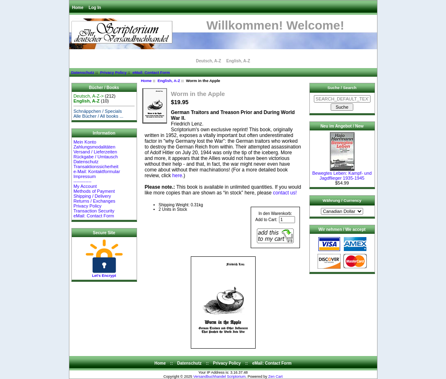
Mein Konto (84, 141)
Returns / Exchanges (94, 201)
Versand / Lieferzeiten (95, 151)
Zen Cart (275, 376)
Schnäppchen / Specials (97, 111)
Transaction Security (93, 210)
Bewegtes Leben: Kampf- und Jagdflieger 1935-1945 (342, 173)
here (177, 175)
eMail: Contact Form (151, 72)
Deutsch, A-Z (208, 61)
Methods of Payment (94, 191)
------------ (82, 181)
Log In (95, 7)
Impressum (84, 176)
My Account (85, 186)
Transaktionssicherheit (96, 166)
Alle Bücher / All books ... (98, 116)
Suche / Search (342, 87)
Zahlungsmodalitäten (94, 146)
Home (78, 7)
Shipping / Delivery (92, 196)
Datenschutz (82, 72)
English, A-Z (169, 80)
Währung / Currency (341, 200)
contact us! (285, 193)
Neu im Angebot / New (342, 126)
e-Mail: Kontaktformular (97, 171)
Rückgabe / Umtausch (95, 156)
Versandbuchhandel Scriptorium (219, 376)
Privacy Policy (113, 72)
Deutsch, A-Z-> (88, 96)
